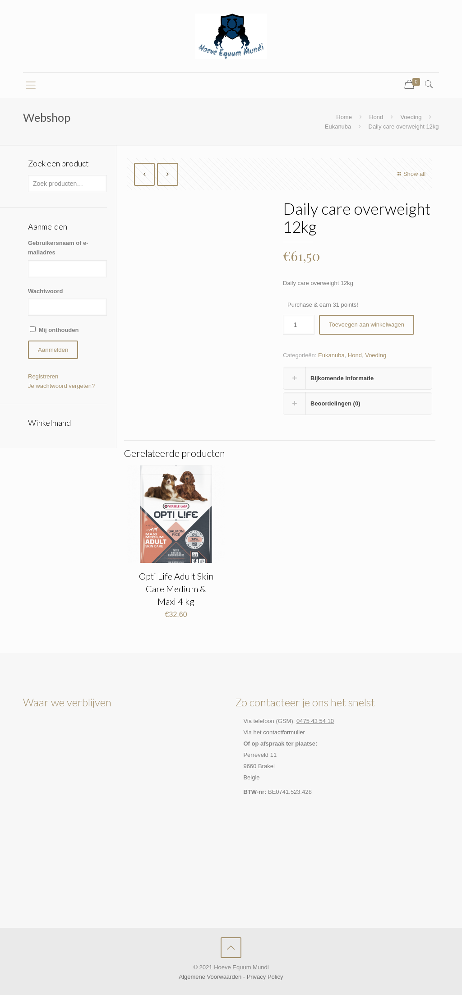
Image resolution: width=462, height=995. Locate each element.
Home (344, 117)
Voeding (410, 117)
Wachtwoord (45, 291)
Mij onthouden (59, 330)
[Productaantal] (298, 325)
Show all (410, 173)
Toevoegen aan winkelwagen (366, 324)
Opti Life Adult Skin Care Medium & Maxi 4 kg (176, 589)
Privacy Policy (265, 976)
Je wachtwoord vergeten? (61, 385)
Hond (376, 117)
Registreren (43, 376)
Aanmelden (53, 349)
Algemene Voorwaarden (210, 976)
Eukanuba (338, 126)
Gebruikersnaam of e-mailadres (58, 248)
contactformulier (284, 732)
